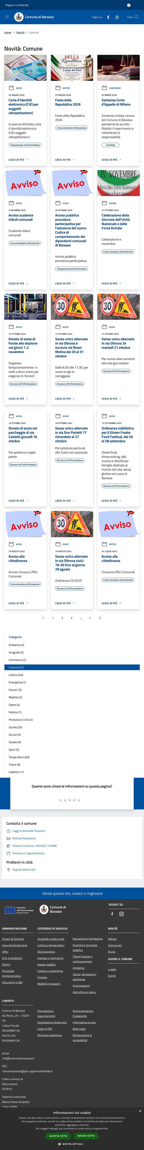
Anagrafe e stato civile (50, 939)
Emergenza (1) (17, 682)
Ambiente (78, 968)
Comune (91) (16, 667)
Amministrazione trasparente (83, 1013)
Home (7, 32)
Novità (20, 32)
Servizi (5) (15, 734)
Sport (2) (14, 749)
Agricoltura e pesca (84, 992)
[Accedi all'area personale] (129, 5)
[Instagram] (115, 17)
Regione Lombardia (16, 5)
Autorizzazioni (81, 986)
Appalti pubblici (46, 964)
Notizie (62, 88)
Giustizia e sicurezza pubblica (85, 947)
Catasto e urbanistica (50, 971)
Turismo (42, 977)
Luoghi (112, 969)
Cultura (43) (16, 675)
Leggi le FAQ (44, 1029)
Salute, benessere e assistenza (84, 976)
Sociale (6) (15, 742)
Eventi (112, 976)
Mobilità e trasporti (48, 984)
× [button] (140, 1111)
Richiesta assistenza (49, 1035)
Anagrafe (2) (16, 652)
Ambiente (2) (16, 645)
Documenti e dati (12, 982)
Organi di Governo (13, 939)
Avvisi (15, 88)
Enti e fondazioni (12, 958)
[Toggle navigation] (7, 17)
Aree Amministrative (14, 945)
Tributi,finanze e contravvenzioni (82, 959)
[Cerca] (136, 17)
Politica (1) (15, 712)
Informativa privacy (84, 1022)
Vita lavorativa (46, 952)
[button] (72, 1144)
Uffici (5, 952)
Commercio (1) (17, 660)
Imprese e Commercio (50, 958)
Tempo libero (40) (19, 757)
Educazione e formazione (88, 939)
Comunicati (111, 88)
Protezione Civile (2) (21, 720)
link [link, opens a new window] (106, 1128)
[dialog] (72, 1128)
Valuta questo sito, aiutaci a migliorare (72, 893)
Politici (6, 964)
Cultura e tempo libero (50, 945)
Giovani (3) (15, 690)
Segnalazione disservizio (52, 1022)
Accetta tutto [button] (58, 1136)
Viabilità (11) (16, 772)
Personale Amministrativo (11, 973)
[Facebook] (106, 17)
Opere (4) (14, 705)
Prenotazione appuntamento (46, 1013)
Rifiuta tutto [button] (86, 1135)
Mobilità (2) (15, 697)
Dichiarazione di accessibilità (82, 1037)
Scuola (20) (15, 727)
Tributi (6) (14, 764)
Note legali (79, 1029)
